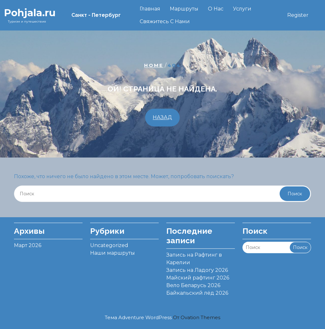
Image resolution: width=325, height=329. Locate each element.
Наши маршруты (112, 251)
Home (153, 65)
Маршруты (184, 9)
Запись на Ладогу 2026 (197, 268)
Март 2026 (27, 243)
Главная (150, 9)
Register (297, 15)
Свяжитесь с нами (165, 21)
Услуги (242, 9)
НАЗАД (162, 117)
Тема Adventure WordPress (162, 317)
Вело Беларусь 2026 (193, 283)
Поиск (295, 194)
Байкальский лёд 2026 (197, 291)
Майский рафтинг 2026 (197, 276)
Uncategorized (109, 243)
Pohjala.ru (30, 13)
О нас (215, 9)
